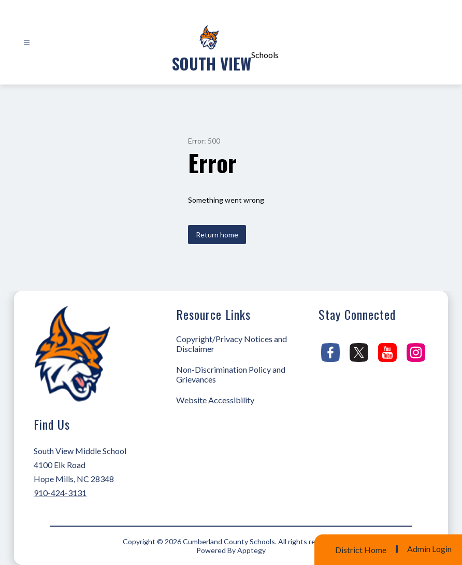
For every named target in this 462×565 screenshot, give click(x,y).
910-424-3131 (60, 493)
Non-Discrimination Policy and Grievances (230, 374)
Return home (217, 234)
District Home (360, 550)
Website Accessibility (215, 400)
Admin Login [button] (429, 549)
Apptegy (251, 550)
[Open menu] (27, 43)
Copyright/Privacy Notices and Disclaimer (231, 344)
